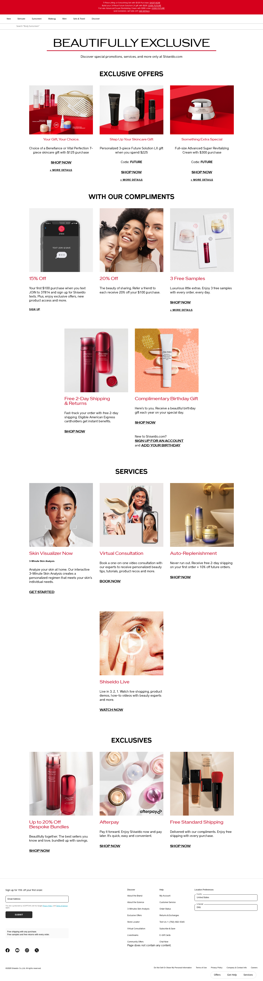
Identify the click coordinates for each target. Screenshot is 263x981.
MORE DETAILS (61, 170)
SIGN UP (36, 310)
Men (154, 19)
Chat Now (164, 943)
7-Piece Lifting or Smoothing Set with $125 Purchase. (131, 3)
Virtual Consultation (136, 930)
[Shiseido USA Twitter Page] (37, 951)
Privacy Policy (47, 907)
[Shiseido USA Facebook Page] (8, 951)
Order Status (165, 910)
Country (199, 895)
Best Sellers (83, 19)
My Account (165, 897)
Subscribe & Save (167, 930)
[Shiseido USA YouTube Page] (17, 951)
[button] (256, 19)
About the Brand (134, 897)
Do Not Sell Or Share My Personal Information (173, 969)
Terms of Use (201, 969)
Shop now (61, 162)
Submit (19, 916)
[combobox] (134, 26)
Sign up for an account (159, 442)
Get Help (232, 974)
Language (200, 905)
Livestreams (132, 936)
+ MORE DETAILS (184, 311)
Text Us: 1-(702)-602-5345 (172, 923)
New (98, 19)
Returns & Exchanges (169, 917)
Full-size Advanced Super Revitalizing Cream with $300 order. (131, 8)
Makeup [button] (141, 19)
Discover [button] (185, 19)
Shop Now (180, 303)
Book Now (110, 582)
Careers (254, 969)
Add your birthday (160, 446)
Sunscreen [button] (126, 19)
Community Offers (135, 943)
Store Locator (133, 923)
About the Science (135, 903)
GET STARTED (42, 593)
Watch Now (111, 711)
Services (248, 974)
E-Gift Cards (165, 936)
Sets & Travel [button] (168, 19)
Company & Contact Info (237, 969)
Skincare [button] (110, 19)
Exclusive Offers (134, 917)
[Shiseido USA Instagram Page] (27, 951)
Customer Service (168, 903)
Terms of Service (62, 907)
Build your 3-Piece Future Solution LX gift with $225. (131, 6)
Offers (217, 974)
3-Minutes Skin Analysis (138, 910)
